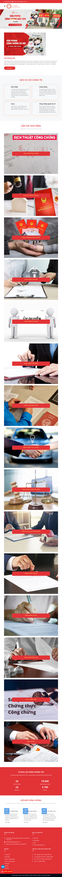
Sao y (34, 842)
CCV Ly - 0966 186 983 (39, 861)
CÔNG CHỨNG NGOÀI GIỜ (31, 405)
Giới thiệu (7, 856)
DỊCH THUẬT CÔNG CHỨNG (31, 153)
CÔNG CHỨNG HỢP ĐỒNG (31, 363)
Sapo (49, 875)
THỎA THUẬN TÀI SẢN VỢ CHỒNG (31, 489)
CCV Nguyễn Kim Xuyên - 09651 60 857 (43, 856)
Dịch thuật (35, 838)
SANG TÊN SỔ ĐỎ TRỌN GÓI (31, 195)
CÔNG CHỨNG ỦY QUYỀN (31, 321)
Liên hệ (6, 868)
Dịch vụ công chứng (9, 859)
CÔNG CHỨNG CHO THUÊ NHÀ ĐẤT (31, 531)
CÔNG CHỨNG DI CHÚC (31, 615)
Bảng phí (6, 863)
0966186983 (8, 1)
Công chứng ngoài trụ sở (38, 845)
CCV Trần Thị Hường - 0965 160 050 (43, 859)
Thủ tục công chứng (9, 861)
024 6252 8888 (14, 844)
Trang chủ (7, 854)
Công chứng (35, 840)
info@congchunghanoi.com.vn (20, 1)
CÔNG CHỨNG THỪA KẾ (31, 573)
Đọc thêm (7, 822)
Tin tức (6, 865)
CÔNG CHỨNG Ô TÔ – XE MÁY (31, 447)
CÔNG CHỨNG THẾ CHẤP (31, 279)
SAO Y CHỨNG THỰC (31, 699)
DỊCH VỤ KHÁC (31, 741)
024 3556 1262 (22, 844)
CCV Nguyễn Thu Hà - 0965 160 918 (43, 854)
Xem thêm (9, 68)
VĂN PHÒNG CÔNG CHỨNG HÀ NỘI (31, 875)
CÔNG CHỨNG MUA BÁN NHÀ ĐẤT (31, 237)
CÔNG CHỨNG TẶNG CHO (31, 657)
